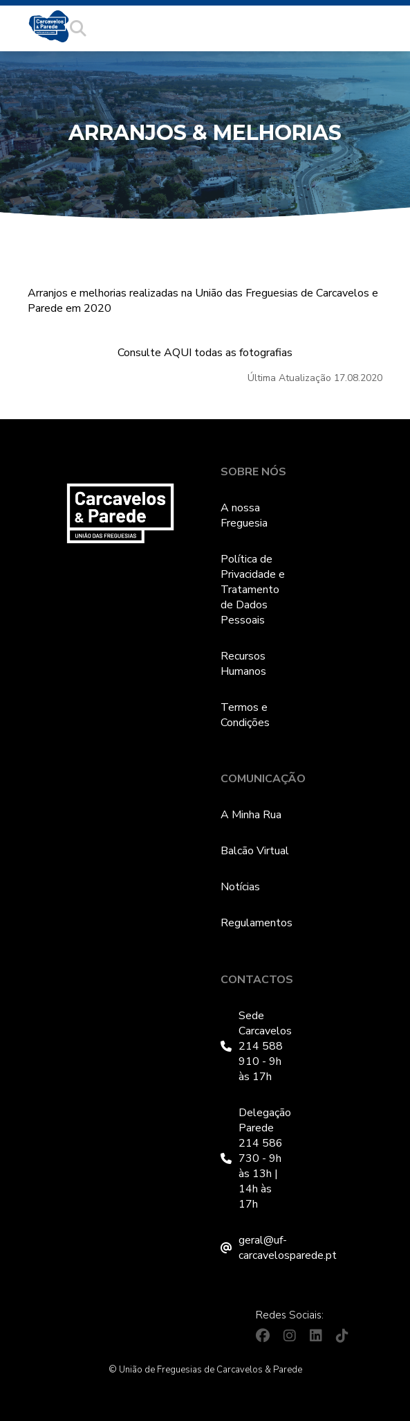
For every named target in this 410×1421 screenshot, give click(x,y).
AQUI (178, 352)
